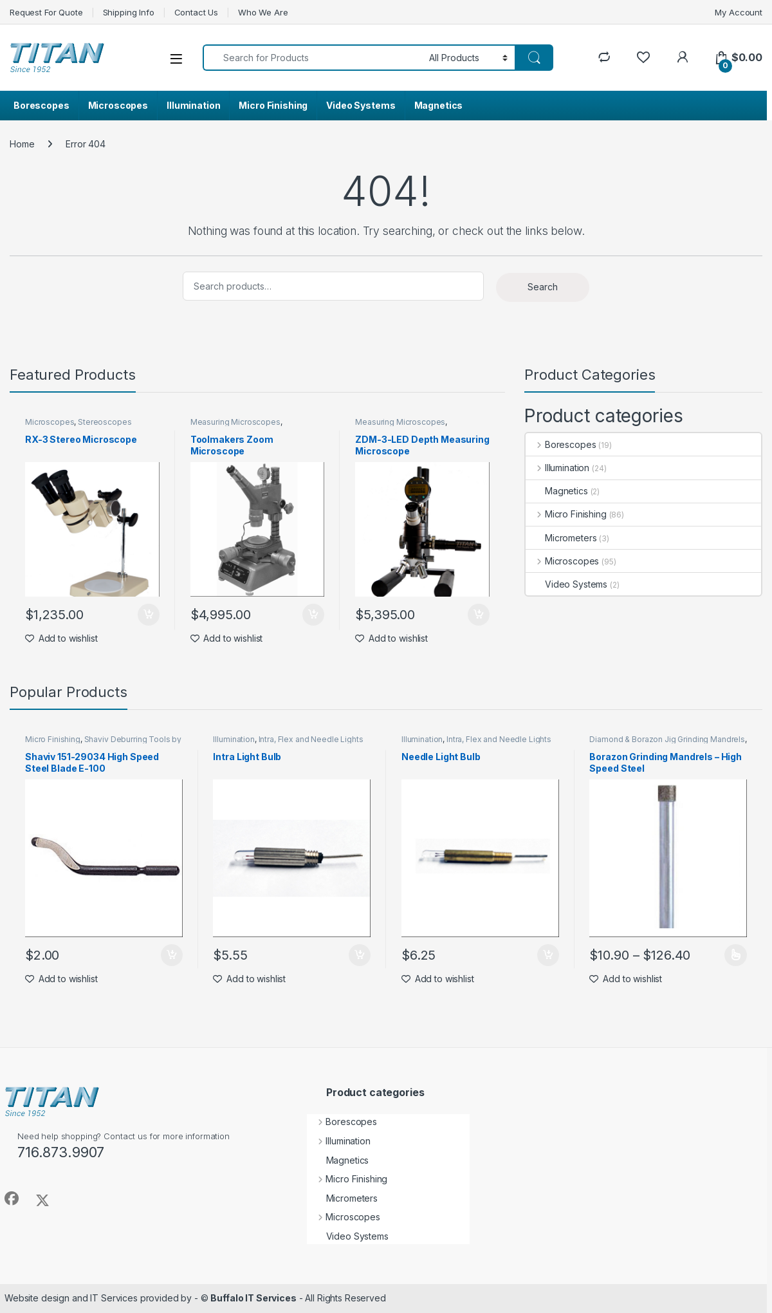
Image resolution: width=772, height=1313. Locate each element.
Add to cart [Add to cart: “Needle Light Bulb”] (548, 955)
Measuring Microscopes (235, 422)
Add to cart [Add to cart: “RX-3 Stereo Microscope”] (149, 615)
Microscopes (118, 105)
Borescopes (41, 105)
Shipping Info (128, 12)
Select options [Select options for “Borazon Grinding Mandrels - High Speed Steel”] (735, 955)
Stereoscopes (104, 422)
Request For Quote (46, 12)
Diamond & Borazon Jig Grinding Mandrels (667, 739)
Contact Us (196, 12)
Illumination (193, 105)
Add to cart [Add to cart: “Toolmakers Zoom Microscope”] (313, 615)
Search (543, 286)
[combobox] (312, 57)
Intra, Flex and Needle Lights (311, 739)
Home (22, 143)
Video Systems (360, 105)
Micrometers (561, 537)
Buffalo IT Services (253, 1297)
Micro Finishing (273, 105)
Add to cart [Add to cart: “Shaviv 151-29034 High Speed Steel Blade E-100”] (172, 955)
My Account (738, 12)
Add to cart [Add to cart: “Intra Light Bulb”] (360, 955)
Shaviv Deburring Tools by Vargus (103, 743)
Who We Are (263, 12)
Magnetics (438, 105)
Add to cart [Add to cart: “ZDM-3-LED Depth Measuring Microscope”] (479, 615)
